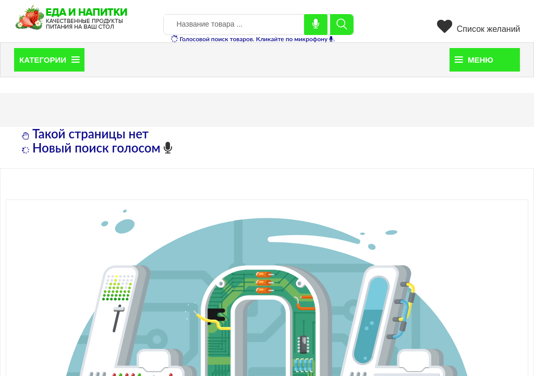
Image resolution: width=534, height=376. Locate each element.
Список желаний (478, 29)
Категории (49, 59)
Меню (474, 59)
